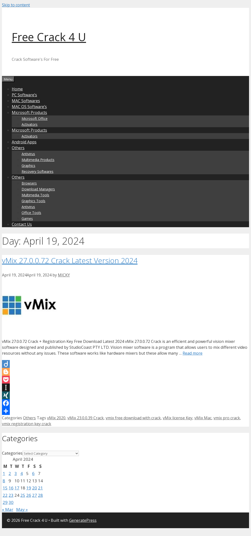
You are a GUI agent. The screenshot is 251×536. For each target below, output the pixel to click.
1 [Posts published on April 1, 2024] (4, 473)
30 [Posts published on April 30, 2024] (11, 502)
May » (22, 509)
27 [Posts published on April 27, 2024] (34, 495)
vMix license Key (177, 418)
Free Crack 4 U (49, 36)
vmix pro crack (226, 418)
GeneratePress (83, 520)
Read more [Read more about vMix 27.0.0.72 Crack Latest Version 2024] (192, 353)
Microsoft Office (35, 118)
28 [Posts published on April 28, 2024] (40, 495)
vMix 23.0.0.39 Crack (85, 418)
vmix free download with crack (133, 418)
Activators (30, 124)
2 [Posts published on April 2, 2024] (10, 473)
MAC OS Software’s (29, 106)
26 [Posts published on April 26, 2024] (28, 495)
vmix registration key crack (26, 423)
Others (18, 147)
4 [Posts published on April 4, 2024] (21, 473)
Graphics (28, 165)
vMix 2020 (56, 418)
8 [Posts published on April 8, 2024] (4, 481)
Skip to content (16, 5)
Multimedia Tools (35, 195)
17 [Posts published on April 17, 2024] (16, 488)
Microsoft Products (29, 112)
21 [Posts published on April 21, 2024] (40, 488)
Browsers (29, 183)
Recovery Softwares (37, 171)
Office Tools (31, 212)
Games (27, 218)
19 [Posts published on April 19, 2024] (28, 488)
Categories (12, 453)
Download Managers (38, 189)
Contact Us (22, 224)
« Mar (7, 509)
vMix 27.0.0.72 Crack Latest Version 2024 (70, 260)
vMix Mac (203, 418)
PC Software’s (24, 95)
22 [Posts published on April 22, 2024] (5, 495)
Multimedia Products (38, 159)
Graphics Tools (33, 201)
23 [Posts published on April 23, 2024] (11, 495)
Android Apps (24, 142)
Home (17, 89)
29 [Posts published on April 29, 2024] (5, 502)
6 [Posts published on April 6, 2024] (33, 473)
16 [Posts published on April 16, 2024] (11, 488)
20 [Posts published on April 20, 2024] (34, 488)
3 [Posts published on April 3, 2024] (15, 473)
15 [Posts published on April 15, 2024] (5, 488)
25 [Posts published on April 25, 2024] (22, 495)
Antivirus (28, 153)
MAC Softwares (26, 100)
